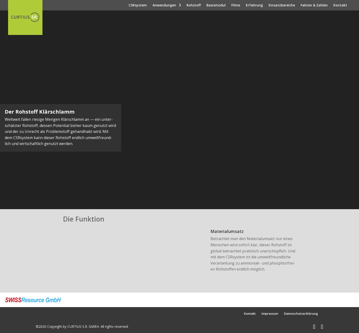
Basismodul (216, 5)
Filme (235, 5)
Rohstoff (193, 5)
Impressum (269, 313)
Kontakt (340, 5)
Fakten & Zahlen (314, 5)
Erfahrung (254, 5)
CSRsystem (138, 5)
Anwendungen (164, 5)
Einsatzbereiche (282, 5)
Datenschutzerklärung (301, 313)
